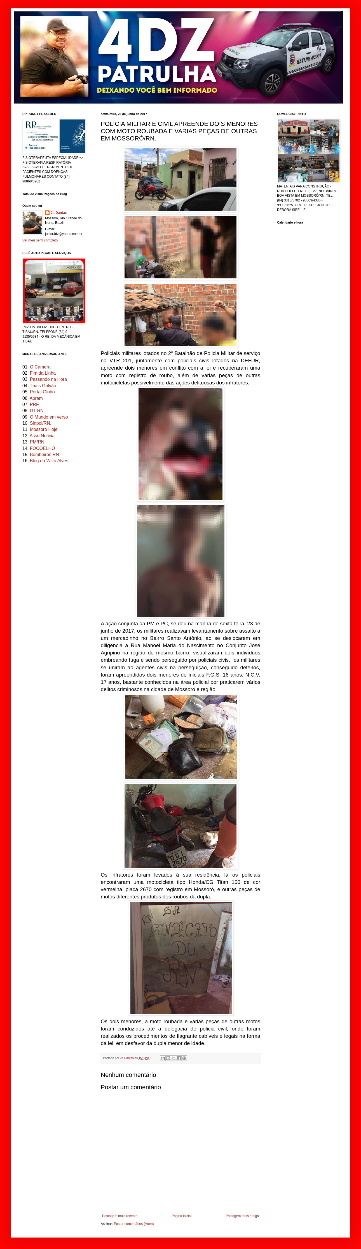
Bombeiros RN (44, 454)
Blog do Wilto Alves (49, 460)
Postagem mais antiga (242, 1216)
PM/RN (37, 442)
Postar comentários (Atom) (134, 1224)
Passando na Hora (48, 379)
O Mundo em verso (49, 417)
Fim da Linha (43, 373)
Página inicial (181, 1216)
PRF (34, 404)
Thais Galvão (43, 385)
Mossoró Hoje (44, 429)
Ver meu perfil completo (40, 240)
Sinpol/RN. (40, 423)
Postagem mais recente (119, 1216)
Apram (36, 398)
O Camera (40, 367)
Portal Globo (42, 391)
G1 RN (37, 410)
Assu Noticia (42, 435)
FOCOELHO (42, 448)
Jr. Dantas (127, 1058)
